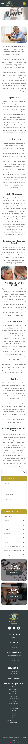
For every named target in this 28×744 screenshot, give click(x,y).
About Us (6, 484)
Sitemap (24, 737)
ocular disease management (12, 550)
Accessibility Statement (7, 737)
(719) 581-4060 (16, 678)
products (6, 542)
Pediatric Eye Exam (14, 658)
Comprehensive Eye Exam (14, 655)
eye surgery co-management (12, 546)
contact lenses (8, 525)
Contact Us (7, 505)
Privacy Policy (17, 737)
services (6, 521)
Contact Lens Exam (14, 660)
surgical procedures (9, 538)
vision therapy (8, 516)
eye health (7, 533)
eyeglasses (7, 529)
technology (7, 555)
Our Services (7, 489)
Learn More (14, 573)
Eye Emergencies (14, 663)
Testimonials (7, 499)
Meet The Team (8, 494)
